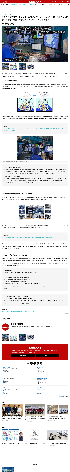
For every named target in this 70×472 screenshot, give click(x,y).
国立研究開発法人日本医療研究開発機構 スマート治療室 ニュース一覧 (18, 311)
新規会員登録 (23, 355)
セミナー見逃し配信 (23, 4)
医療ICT (9, 318)
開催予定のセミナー (14, 4)
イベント (55, 4)
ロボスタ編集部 (17, 324)
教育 (64, 4)
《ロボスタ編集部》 (64, 313)
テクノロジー (44, 4)
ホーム (2, 4)
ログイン (47, 355)
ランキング (7, 4)
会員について (31, 4)
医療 (4, 318)
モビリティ (51, 4)
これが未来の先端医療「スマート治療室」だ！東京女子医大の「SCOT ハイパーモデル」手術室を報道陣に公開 (29, 237)
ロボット (36, 4)
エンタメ (60, 4)
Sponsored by (61, 396)
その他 (68, 4)
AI (40, 4)
